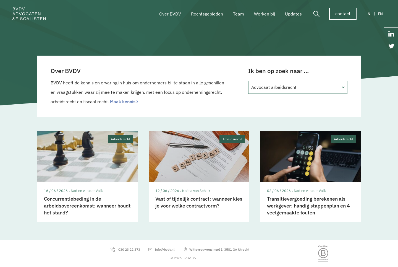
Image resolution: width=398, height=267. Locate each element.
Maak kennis (122, 101)
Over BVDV (170, 14)
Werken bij (264, 14)
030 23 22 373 (129, 249)
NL (370, 13)
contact (342, 13)
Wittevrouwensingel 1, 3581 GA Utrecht (219, 249)
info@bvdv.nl (164, 249)
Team (238, 14)
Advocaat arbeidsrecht (274, 87)
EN (380, 13)
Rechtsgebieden (207, 14)
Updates (293, 14)
